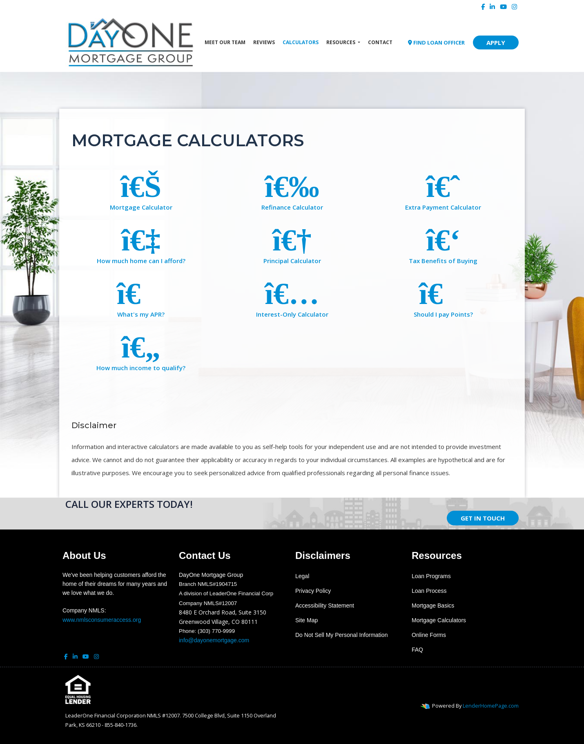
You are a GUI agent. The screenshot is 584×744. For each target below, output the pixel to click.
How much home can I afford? (140, 244)
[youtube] (503, 6)
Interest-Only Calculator (292, 297)
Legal (302, 576)
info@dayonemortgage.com (214, 640)
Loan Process (429, 591)
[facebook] (483, 6)
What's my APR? (140, 297)
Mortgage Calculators (439, 620)
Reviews (264, 42)
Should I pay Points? (443, 297)
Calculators (301, 42)
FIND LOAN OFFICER (436, 42)
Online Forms (429, 635)
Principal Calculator (292, 244)
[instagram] (514, 6)
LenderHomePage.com (491, 705)
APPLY (495, 42)
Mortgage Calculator (140, 190)
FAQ (417, 649)
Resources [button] (341, 42)
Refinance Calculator (292, 190)
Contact (380, 42)
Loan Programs (431, 576)
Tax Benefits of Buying (443, 244)
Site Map (306, 620)
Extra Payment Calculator (443, 190)
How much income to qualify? (140, 351)
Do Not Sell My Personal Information (341, 635)
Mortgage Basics (433, 605)
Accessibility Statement (324, 605)
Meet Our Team (225, 42)
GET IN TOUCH (483, 518)
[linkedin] (492, 6)
